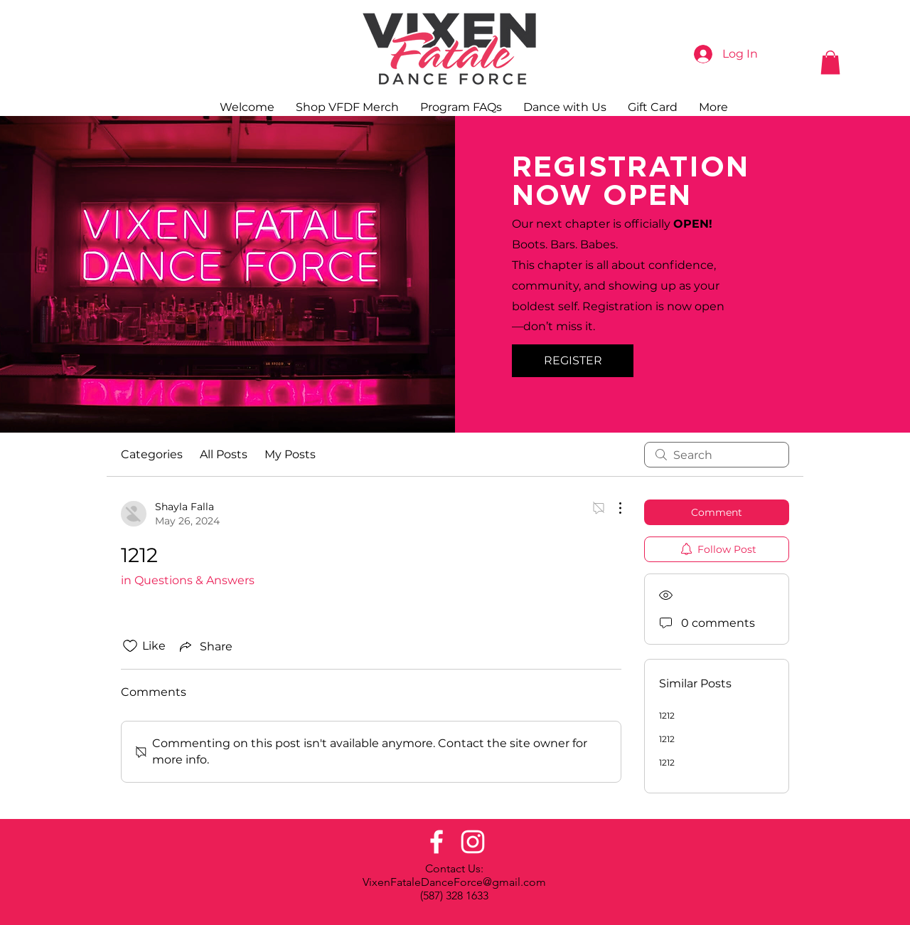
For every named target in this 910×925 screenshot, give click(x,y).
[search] (716, 454)
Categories (152, 454)
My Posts (290, 454)
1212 (667, 715)
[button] (830, 62)
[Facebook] (436, 841)
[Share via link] (204, 646)
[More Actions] (612, 508)
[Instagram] (472, 841)
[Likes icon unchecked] (130, 646)
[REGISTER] (572, 360)
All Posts (223, 454)
